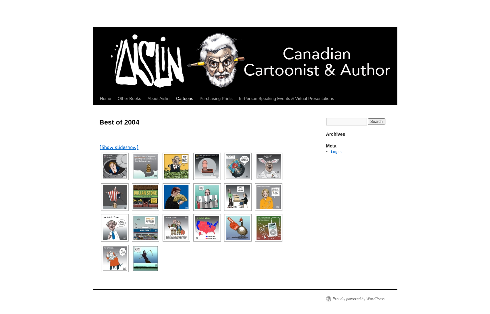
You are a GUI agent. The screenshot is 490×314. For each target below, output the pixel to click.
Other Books (129, 98)
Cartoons (184, 98)
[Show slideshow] (119, 147)
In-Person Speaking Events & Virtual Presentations (286, 98)
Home (105, 98)
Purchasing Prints (216, 98)
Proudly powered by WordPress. (359, 298)
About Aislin (158, 98)
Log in (336, 151)
